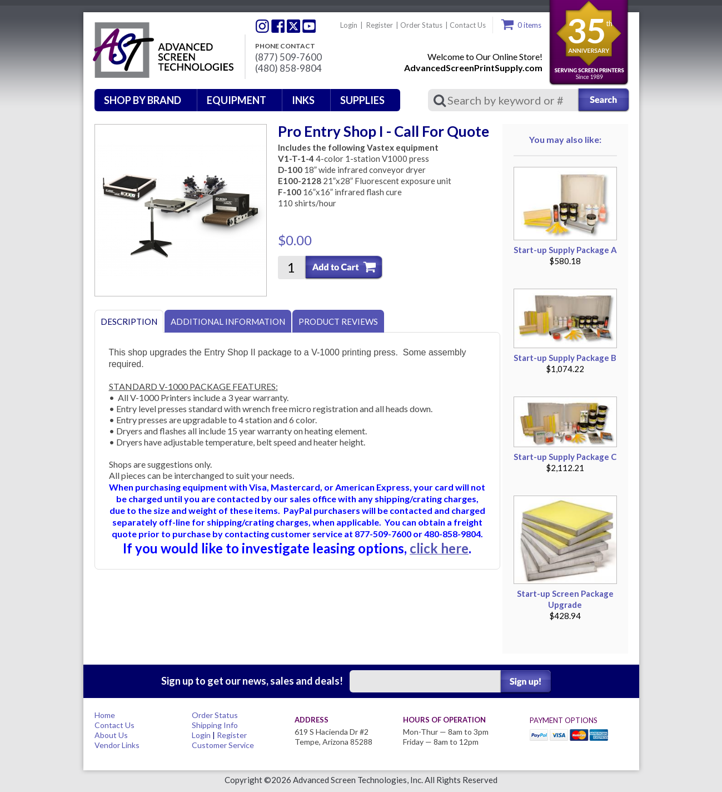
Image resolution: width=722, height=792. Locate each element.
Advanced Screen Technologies (161, 50)
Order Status (421, 25)
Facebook (278, 26)
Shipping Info (215, 725)
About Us (111, 735)
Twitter (262, 26)
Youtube (309, 26)
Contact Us (468, 25)
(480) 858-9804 (288, 68)
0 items (529, 25)
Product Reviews (338, 321)
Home (104, 715)
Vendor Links (117, 745)
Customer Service (223, 745)
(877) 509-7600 (288, 57)
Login (348, 25)
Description (129, 321)
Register (379, 25)
